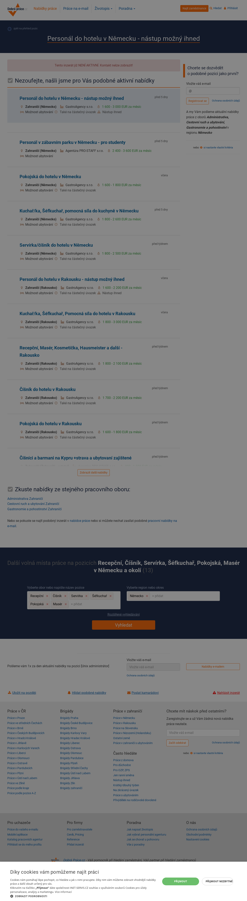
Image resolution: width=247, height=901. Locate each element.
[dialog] (123, 881)
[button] (83, 896)
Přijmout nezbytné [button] (219, 881)
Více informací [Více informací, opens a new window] (63, 892)
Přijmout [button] (180, 881)
